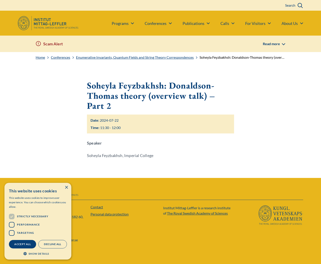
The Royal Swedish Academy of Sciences (197, 213)
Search (290, 5)
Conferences (60, 57)
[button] (38, 253)
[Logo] (39, 23)
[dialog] (37, 221)
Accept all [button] (22, 244)
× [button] (66, 187)
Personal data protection (110, 214)
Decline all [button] (52, 244)
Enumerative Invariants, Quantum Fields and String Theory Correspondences (135, 57)
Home (40, 57)
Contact (97, 207)
